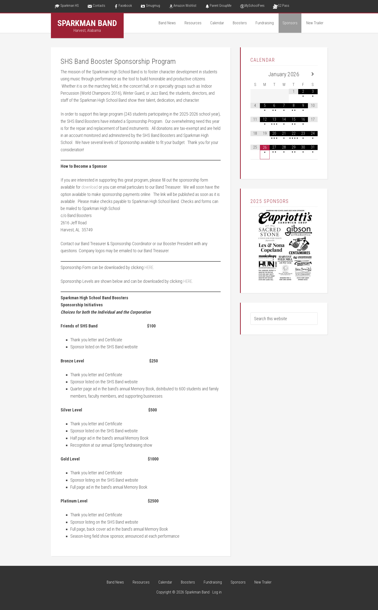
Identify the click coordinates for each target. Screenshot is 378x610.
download (89, 187)
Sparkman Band (87, 23)
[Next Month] (313, 74)
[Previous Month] (255, 74)
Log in (217, 592)
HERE (149, 267)
